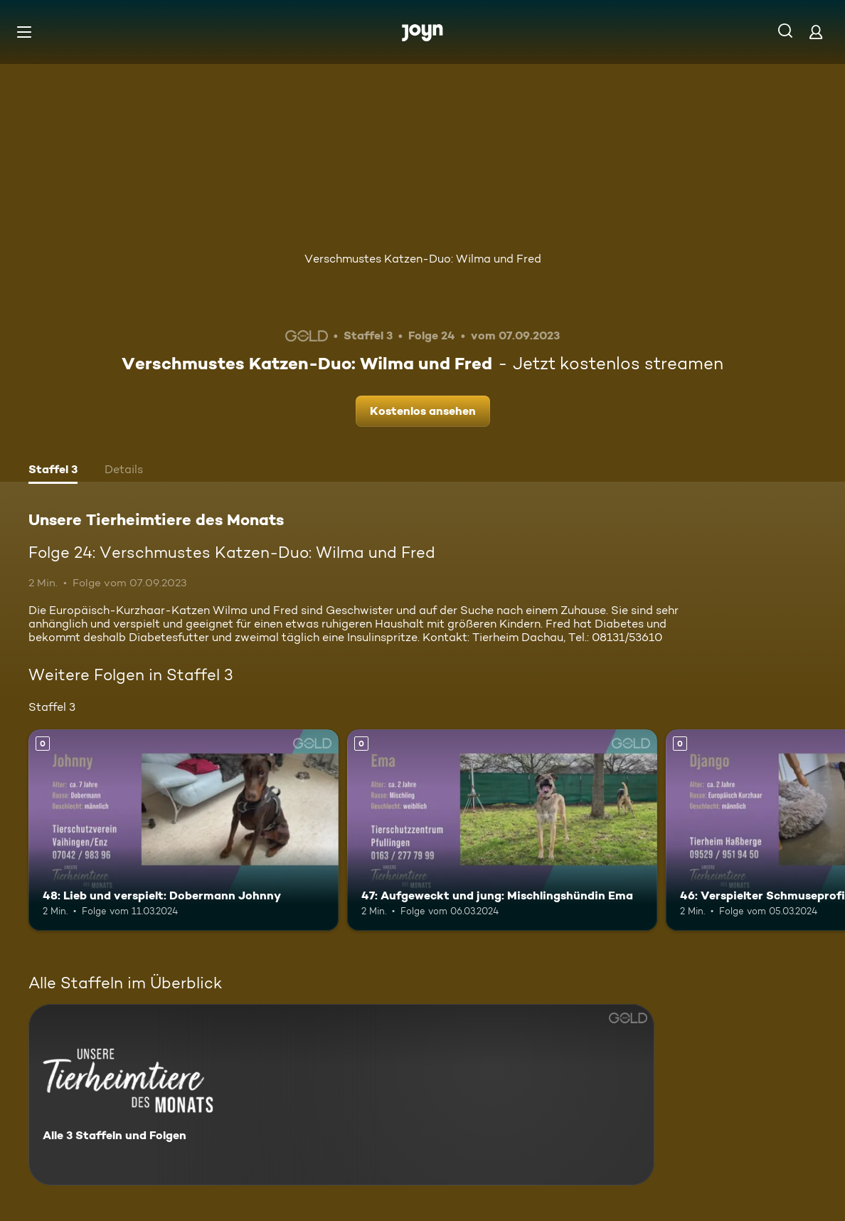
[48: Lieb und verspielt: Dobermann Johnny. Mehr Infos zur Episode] (183, 830)
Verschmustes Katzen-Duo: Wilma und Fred (422, 258)
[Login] (816, 31)
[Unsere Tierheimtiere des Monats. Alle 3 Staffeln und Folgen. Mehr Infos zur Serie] (341, 1094)
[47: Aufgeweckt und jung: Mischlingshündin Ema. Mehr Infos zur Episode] (502, 830)
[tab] (53, 471)
